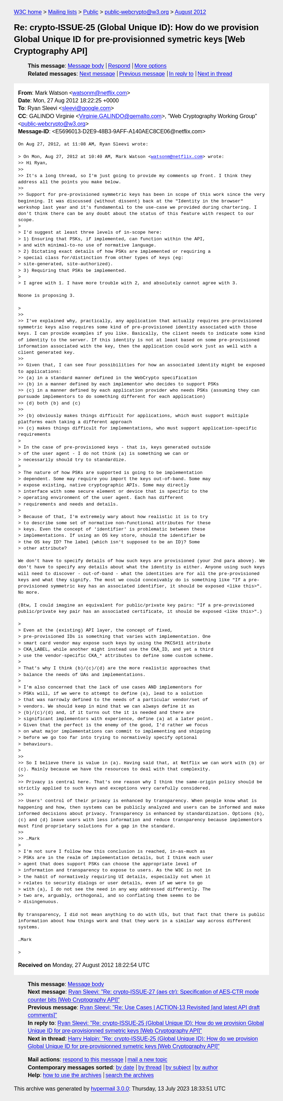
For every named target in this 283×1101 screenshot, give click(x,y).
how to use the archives (72, 1075)
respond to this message (93, 1059)
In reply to (181, 74)
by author (206, 1067)
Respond (119, 66)
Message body (86, 66)
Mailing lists (62, 12)
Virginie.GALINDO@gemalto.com (120, 116)
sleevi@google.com (86, 108)
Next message (97, 74)
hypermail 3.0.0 (110, 1089)
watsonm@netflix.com (99, 93)
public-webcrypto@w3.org (137, 12)
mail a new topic (148, 1059)
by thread (150, 1067)
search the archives (130, 1075)
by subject (178, 1067)
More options (151, 66)
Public (90, 12)
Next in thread (214, 74)
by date (125, 1067)
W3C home (28, 12)
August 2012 (190, 12)
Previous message (142, 74)
